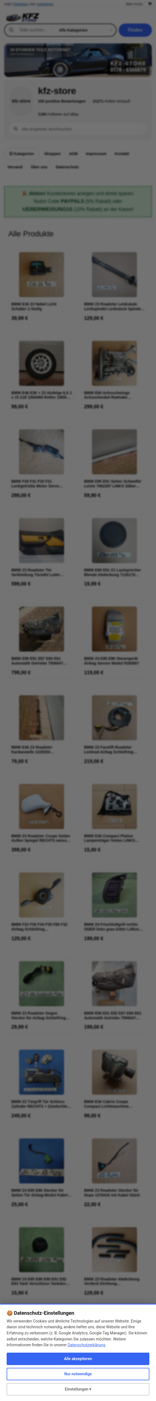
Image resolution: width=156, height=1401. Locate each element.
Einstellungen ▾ (78, 1389)
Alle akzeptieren (78, 1358)
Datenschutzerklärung (86, 1345)
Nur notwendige (78, 1374)
